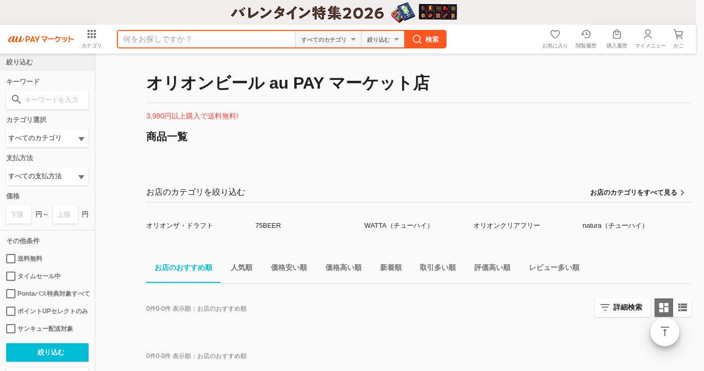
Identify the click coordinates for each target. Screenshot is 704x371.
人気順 (237, 269)
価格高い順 (339, 269)
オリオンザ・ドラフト (179, 225)
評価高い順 (488, 269)
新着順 (387, 269)
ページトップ (664, 331)
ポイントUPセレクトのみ (47, 311)
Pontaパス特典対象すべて (47, 293)
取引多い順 (433, 269)
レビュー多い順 (550, 269)
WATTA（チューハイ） (399, 225)
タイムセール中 (33, 276)
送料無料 (24, 258)
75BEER (268, 225)
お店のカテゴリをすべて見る (633, 192)
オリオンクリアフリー (506, 225)
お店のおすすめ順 (179, 269)
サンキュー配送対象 (39, 328)
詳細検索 (627, 307)
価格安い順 (285, 269)
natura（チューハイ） (615, 225)
